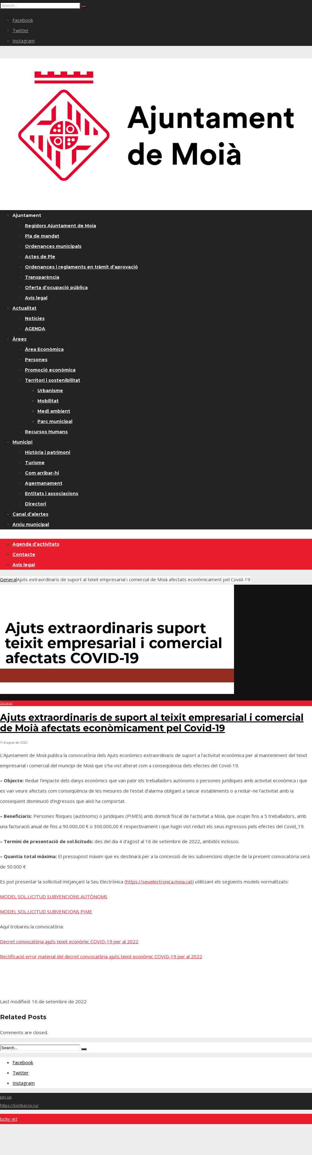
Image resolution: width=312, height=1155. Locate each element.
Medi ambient (53, 411)
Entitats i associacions (51, 493)
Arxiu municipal (30, 524)
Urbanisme (50, 390)
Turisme (35, 462)
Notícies (35, 318)
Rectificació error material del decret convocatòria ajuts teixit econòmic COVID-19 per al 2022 (101, 956)
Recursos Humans (46, 432)
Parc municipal (54, 421)
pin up (6, 1097)
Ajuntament (26, 215)
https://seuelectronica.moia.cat (159, 881)
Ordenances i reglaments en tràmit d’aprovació (81, 267)
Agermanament (43, 483)
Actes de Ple (40, 256)
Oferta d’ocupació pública (56, 287)
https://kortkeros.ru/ (19, 1105)
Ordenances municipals (53, 246)
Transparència (42, 277)
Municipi (22, 442)
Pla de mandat (42, 236)
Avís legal (36, 298)
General (8, 579)
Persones (36, 359)
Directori (35, 504)
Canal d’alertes (30, 514)
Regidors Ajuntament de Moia (60, 226)
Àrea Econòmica (44, 349)
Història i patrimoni (47, 452)
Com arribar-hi (42, 473)
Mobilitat (48, 401)
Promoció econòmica (50, 370)
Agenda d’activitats (35, 544)
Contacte (23, 554)
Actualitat (24, 308)
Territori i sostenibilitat (52, 380)
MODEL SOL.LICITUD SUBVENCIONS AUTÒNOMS (53, 896)
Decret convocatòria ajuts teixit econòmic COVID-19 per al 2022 (69, 941)
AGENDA (35, 329)
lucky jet (8, 1119)
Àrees (19, 339)
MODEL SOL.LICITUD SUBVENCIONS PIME (46, 911)
